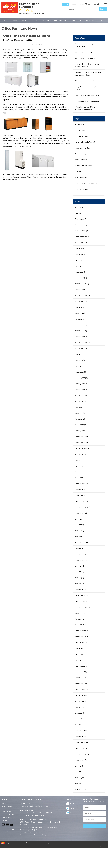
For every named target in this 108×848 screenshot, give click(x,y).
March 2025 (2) (80, 272)
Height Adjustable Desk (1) (85, 142)
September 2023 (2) (82, 343)
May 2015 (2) (79, 778)
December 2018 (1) (82, 595)
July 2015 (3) (79, 766)
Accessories (43, 21)
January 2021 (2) (81, 490)
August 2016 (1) (80, 701)
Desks (14, 21)
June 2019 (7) (80, 572)
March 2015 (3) (80, 789)
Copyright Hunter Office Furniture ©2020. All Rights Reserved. (24, 843)
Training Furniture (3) (83, 189)
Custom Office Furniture (84, 52)
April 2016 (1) (80, 725)
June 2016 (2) (80, 713)
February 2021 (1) (81, 484)
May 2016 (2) (79, 719)
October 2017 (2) (81, 642)
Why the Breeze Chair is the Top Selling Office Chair (87, 65)
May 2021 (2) (79, 466)
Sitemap (4, 820)
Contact (4, 803)
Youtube (71, 813)
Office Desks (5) (81, 160)
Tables (23, 21)
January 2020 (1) (81, 548)
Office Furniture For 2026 (84, 81)
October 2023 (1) (81, 337)
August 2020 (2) (81, 513)
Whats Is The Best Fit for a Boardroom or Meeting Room (86, 108)
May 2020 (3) (80, 531)
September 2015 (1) (82, 754)
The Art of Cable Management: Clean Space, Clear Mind (89, 45)
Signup (73, 4)
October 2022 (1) (81, 390)
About (103, 21)
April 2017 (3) (80, 660)
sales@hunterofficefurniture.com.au (33, 13)
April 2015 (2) (80, 784)
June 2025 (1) (80, 254)
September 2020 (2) (82, 507)
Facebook (71, 804)
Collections (52, 21)
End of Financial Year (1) (84, 130)
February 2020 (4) (81, 542)
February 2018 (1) (81, 631)
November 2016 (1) (82, 684)
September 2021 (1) (82, 448)
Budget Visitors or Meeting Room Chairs (87, 88)
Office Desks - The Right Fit (85, 58)
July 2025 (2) (79, 248)
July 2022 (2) (79, 407)
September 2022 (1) (82, 395)
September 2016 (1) (82, 695)
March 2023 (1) (80, 372)
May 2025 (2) (79, 260)
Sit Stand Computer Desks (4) (86, 183)
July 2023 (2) (79, 354)
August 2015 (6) (81, 760)
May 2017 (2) (79, 654)
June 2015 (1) (80, 772)
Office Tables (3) (81, 177)
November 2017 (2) (82, 637)
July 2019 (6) (80, 566)
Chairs (4, 21)
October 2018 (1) (81, 601)
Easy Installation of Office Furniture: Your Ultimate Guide (88, 74)
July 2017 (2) (79, 648)
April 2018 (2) (80, 619)
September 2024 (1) (82, 295)
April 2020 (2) (80, 537)
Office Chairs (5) (81, 154)
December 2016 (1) (82, 678)
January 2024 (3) (81, 325)
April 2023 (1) (80, 366)
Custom (81, 21)
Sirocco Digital (47, 843)
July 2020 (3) (79, 519)
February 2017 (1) (81, 666)
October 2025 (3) (81, 231)
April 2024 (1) (80, 319)
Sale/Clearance (92, 21)
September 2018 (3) (82, 607)
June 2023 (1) (80, 360)
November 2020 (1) (82, 495)
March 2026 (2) (80, 213)
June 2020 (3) (80, 525)
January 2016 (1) (81, 737)
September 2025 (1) (82, 237)
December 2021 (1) (82, 437)
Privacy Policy (6, 812)
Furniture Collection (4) (84, 136)
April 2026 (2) (80, 207)
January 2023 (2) (81, 384)
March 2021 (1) (80, 478)
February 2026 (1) (81, 219)
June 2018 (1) (80, 613)
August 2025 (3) (81, 243)
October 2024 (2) (81, 290)
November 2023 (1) (82, 331)
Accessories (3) (81, 124)
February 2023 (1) (81, 378)
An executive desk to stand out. (87, 101)
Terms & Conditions (8, 814)
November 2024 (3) (82, 284)
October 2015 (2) (81, 748)
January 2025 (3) (81, 278)
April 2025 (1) (80, 266)
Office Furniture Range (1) (84, 166)
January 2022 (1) (81, 431)
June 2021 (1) (80, 460)
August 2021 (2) (80, 454)
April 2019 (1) (80, 584)
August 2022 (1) (80, 401)
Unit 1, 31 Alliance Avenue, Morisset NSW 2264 (37, 813)
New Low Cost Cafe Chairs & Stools (88, 95)
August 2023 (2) (81, 348)
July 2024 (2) (79, 307)
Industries (71, 21)
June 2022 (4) (80, 413)
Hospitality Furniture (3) (83, 148)
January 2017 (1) (81, 672)
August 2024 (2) (81, 301)
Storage (33, 21)
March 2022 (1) (80, 425)
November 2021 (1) (82, 443)
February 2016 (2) (81, 731)
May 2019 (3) (79, 578)
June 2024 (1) (80, 313)
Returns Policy (6, 817)
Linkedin (71, 808)
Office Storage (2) (81, 171)
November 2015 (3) (82, 742)
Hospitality (62, 21)
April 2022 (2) (80, 419)
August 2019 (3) (81, 560)
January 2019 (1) (81, 590)
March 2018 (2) (80, 625)
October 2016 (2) (81, 690)
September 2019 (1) (82, 554)
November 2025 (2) (82, 225)
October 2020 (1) (81, 501)
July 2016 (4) (79, 707)
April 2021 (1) (79, 472)
